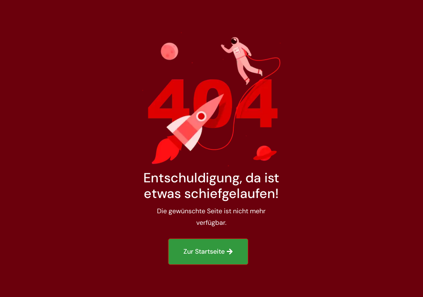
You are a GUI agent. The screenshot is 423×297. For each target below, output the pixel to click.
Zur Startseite (204, 251)
